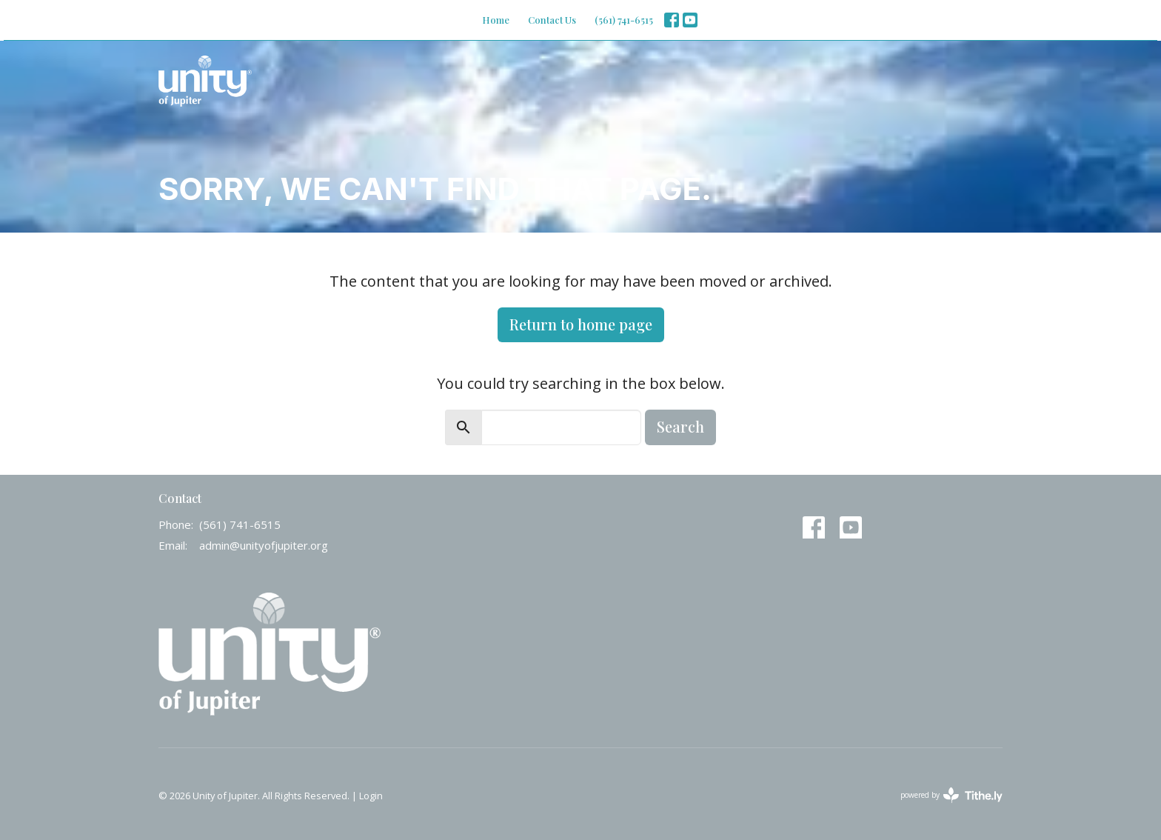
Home (495, 19)
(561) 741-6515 (624, 19)
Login (371, 795)
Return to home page (580, 324)
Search (680, 426)
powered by (951, 795)
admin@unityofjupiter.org (263, 545)
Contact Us (552, 19)
